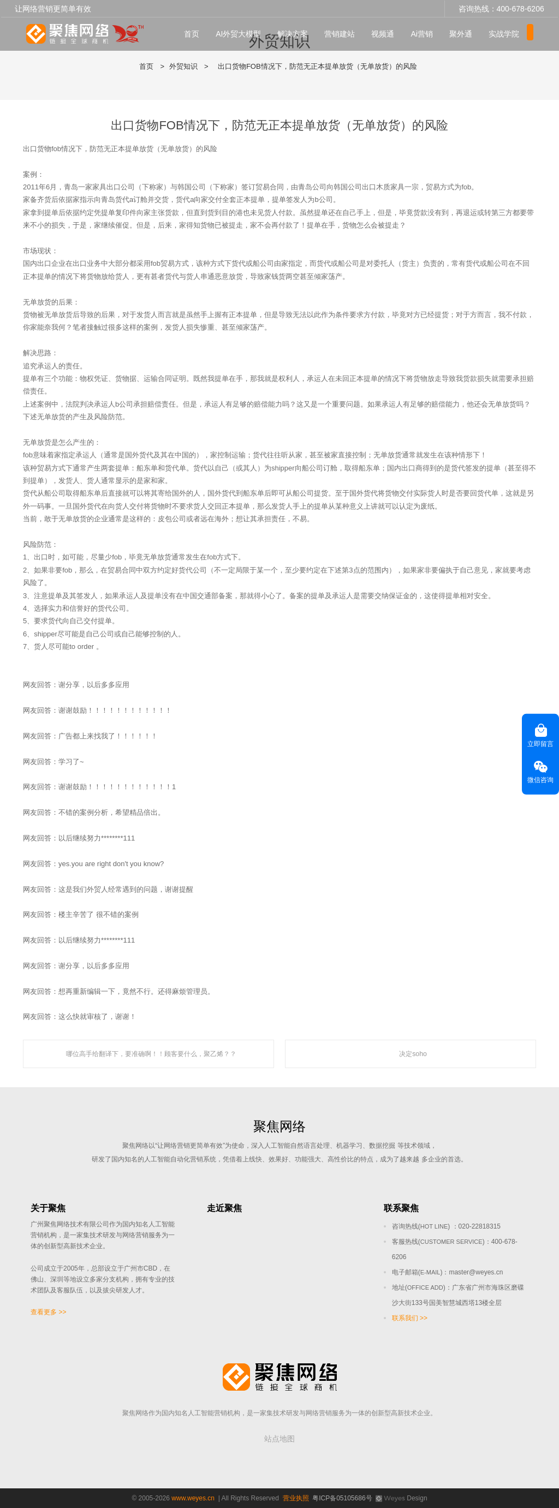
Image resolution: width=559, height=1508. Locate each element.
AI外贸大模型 (241, 33)
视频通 (385, 33)
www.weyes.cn (193, 1498)
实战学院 (507, 33)
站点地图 (279, 1438)
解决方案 (296, 33)
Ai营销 (425, 33)
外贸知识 (183, 66)
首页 (195, 33)
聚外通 (464, 33)
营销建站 (343, 33)
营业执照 (296, 1498)
